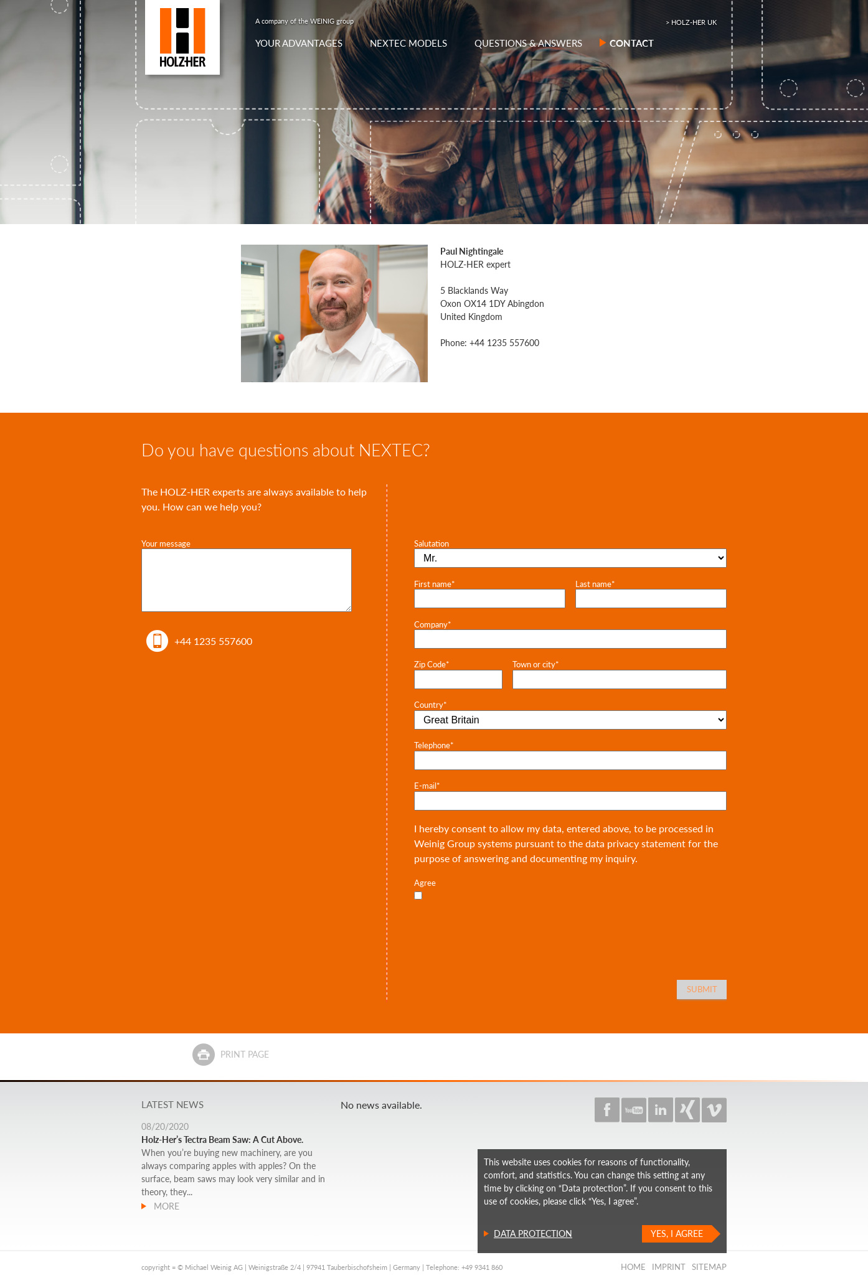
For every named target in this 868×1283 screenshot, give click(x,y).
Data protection (533, 1233)
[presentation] (508, 927)
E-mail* (427, 786)
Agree (425, 883)
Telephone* (434, 745)
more (165, 1206)
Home (633, 1267)
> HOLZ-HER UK (691, 22)
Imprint (669, 1267)
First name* (434, 584)
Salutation (431, 543)
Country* (430, 705)
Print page (244, 1054)
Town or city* (535, 664)
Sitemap (709, 1267)
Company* (432, 624)
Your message (166, 543)
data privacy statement (635, 843)
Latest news (172, 1104)
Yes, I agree (677, 1233)
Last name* (595, 584)
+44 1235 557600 (213, 641)
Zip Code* (432, 664)
